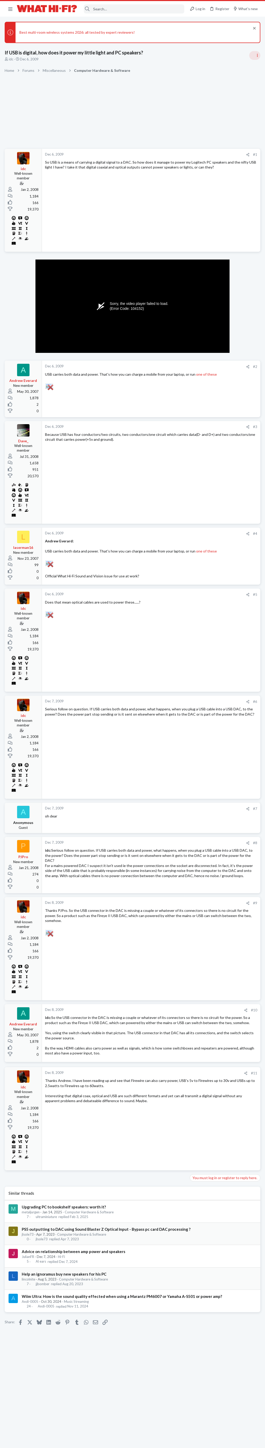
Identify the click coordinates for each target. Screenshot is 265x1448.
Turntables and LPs (206, 641)
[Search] (134, 8)
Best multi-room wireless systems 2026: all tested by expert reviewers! (77, 32)
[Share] (164, 154)
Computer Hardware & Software (89, 1239)
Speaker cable (203, 318)
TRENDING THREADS (199, 307)
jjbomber (43, 1316)
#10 (171, 1022)
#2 (172, 367)
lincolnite (29, 1312)
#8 (172, 848)
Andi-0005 (30, 1339)
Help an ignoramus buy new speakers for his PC (64, 1306)
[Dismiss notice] (253, 29)
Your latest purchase (208, 606)
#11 (171, 1100)
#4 (172, 533)
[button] (10, 8)
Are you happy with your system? (218, 467)
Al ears (41, 1294)
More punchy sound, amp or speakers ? (223, 342)
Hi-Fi (61, 1289)
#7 (172, 814)
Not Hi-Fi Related (204, 457)
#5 (172, 600)
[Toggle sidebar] (254, 55)
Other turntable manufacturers (217, 631)
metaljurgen (31, 1239)
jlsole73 (28, 1267)
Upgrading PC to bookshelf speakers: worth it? (64, 1233)
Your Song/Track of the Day (214, 392)
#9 (172, 915)
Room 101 (200, 442)
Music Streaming (76, 1339)
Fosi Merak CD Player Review (215, 586)
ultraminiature (46, 1244)
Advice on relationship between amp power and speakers (74, 1284)
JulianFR (28, 1289)
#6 (172, 707)
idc (11, 59)
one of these (78, 379)
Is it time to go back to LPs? (214, 526)
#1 (172, 154)
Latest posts (194, 495)
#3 (172, 427)
